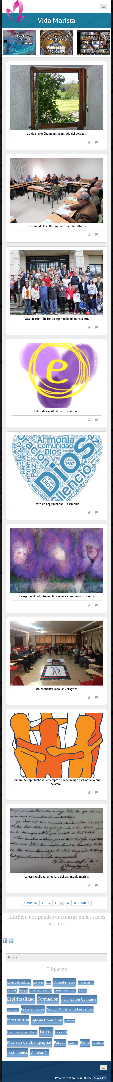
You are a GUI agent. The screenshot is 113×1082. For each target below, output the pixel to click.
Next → (85, 902)
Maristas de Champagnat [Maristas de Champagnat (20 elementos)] (29, 1042)
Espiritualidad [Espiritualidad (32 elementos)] (21, 999)
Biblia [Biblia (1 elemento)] (48, 983)
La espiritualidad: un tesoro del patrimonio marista (57, 876)
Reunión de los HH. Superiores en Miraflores (57, 226)
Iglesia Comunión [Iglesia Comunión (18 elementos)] (47, 1020)
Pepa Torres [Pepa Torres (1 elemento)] (72, 1043)
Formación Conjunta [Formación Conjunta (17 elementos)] (79, 999)
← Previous (30, 902)
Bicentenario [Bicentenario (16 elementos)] (64, 982)
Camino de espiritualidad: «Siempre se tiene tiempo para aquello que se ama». (56, 782)
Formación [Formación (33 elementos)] (48, 999)
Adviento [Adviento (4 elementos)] (38, 982)
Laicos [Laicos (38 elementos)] (46, 1031)
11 (75, 902)
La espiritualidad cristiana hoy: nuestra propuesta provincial (56, 596)
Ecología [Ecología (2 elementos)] (23, 990)
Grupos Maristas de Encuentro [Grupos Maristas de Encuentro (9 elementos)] (70, 1009)
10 (68, 902)
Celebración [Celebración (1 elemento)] (11, 990)
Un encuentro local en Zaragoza (56, 689)
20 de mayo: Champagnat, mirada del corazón (56, 133)
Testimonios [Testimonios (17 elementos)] (17, 1052)
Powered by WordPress (68, 1078)
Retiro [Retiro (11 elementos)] (85, 1042)
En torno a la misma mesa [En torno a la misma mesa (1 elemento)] (65, 990)
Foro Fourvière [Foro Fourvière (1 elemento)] (12, 1010)
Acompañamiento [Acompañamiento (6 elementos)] (19, 982)
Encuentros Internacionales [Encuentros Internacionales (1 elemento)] (41, 990)
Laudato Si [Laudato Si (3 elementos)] (61, 1032)
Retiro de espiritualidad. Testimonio (56, 411)
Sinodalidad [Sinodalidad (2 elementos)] (98, 1043)
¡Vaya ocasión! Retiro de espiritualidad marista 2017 (56, 318)
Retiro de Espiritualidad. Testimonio (56, 504)
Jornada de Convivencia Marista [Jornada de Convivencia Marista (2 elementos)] (22, 1032)
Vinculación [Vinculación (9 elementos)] (39, 1052)
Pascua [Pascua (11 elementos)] (59, 1042)
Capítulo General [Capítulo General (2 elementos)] (86, 983)
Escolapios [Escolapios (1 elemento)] (82, 990)
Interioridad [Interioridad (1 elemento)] (69, 1021)
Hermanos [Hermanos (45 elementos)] (18, 1020)
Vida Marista (56, 20)
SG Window (99, 1078)
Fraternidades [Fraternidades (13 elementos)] (32, 1009)
